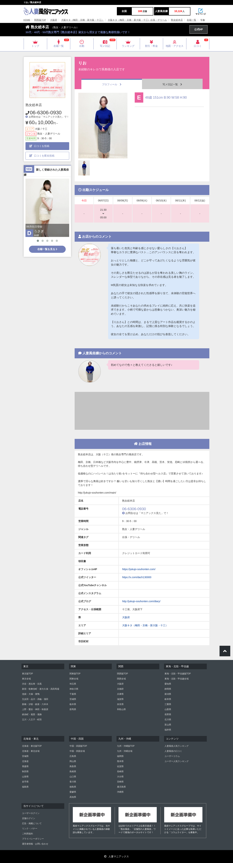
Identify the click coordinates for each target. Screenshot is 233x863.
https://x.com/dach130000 (136, 577)
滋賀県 (120, 699)
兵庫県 (120, 694)
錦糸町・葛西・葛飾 (32, 714)
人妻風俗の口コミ (173, 751)
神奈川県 (74, 689)
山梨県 (168, 709)
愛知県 (168, 684)
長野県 (168, 714)
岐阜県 (168, 699)
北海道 (25, 761)
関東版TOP (75, 673)
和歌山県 (121, 709)
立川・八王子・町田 (32, 719)
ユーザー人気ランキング (177, 761)
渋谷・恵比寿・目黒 (32, 684)
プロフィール (111, 84)
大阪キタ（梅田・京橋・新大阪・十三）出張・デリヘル (137, 20)
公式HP (198, 29)
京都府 (120, 689)
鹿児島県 (121, 787)
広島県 (73, 756)
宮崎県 (120, 781)
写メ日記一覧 (172, 84)
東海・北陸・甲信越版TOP (178, 673)
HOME (26, 20)
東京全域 (26, 678)
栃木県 (73, 704)
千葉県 (73, 694)
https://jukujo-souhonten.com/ (138, 569)
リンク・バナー (29, 828)
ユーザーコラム (172, 756)
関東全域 (74, 678)
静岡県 (168, 689)
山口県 (73, 776)
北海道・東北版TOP (32, 746)
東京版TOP (27, 673)
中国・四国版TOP (78, 746)
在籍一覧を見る (47, 249)
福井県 (168, 729)
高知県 (73, 797)
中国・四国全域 (77, 751)
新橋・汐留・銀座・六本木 (35, 704)
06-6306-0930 (46, 112)
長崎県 (120, 771)
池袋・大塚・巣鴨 (31, 694)
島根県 (73, 771)
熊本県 (120, 761)
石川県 (168, 719)
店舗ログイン (28, 818)
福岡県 (120, 756)
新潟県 (168, 694)
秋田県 (25, 771)
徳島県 (73, 787)
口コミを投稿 (39, 146)
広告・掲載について (32, 823)
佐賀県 (120, 766)
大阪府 (53, 20)
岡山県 (73, 761)
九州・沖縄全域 (124, 751)
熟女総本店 (177, 20)
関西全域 (121, 678)
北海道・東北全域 (31, 751)
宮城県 (25, 756)
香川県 (73, 781)
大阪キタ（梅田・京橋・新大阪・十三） (82, 20)
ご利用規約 (27, 833)
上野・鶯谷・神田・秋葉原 (35, 709)
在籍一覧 (191, 20)
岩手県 (25, 781)
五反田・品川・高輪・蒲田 (35, 699)
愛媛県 (73, 792)
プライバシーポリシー (33, 838)
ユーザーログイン (31, 813)
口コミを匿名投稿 (41, 155)
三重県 (168, 704)
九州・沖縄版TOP (126, 746)
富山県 (168, 724)
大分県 (120, 776)
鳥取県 (73, 766)
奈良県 (120, 704)
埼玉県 (73, 684)
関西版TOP (40, 20)
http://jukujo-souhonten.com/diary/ (141, 601)
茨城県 (73, 699)
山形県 (25, 776)
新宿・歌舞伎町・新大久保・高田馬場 (40, 689)
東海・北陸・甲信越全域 (177, 678)
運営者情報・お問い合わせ (35, 844)
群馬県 (73, 709)
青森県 (25, 766)
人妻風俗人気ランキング (177, 746)
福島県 (25, 787)
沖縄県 (120, 792)
